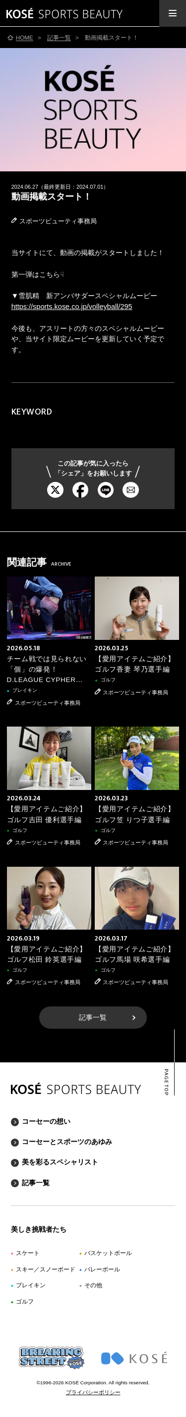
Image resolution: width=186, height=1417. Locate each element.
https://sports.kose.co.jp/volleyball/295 (71, 307)
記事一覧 (93, 1017)
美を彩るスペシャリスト (60, 1162)
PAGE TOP (166, 1082)
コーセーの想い (46, 1121)
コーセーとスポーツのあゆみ (67, 1142)
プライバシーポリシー (93, 1392)
